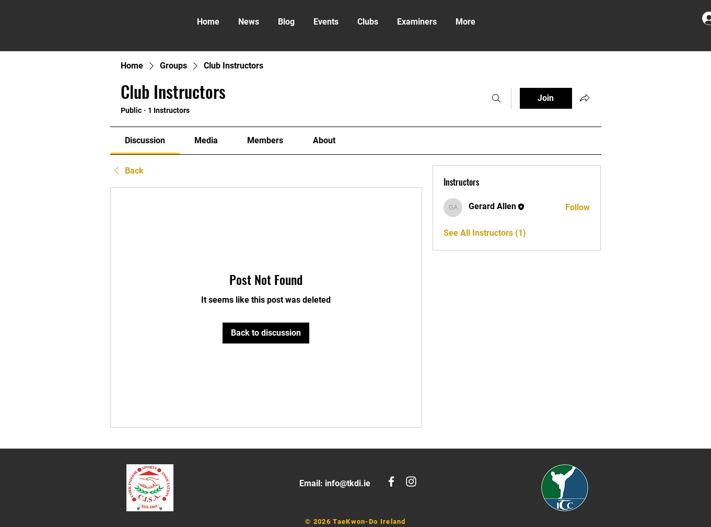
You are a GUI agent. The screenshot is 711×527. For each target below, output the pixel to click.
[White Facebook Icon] (391, 481)
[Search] (496, 98)
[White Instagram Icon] (411, 481)
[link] (145, 140)
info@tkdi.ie (347, 483)
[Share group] (584, 97)
